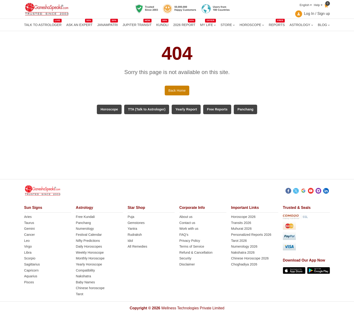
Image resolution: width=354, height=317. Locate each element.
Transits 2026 (241, 223)
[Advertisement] (177, 146)
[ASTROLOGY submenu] (312, 25)
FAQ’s (183, 234)
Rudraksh (135, 234)
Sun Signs (33, 208)
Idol (130, 241)
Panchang (83, 223)
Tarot (79, 294)
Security (185, 258)
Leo (27, 241)
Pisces (29, 282)
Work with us (188, 228)
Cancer (29, 234)
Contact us (187, 223)
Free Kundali (85, 217)
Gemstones (136, 223)
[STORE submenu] (234, 25)
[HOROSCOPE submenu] (263, 25)
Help (317, 5)
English (304, 5)
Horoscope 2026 (243, 217)
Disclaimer (187, 264)
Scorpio (29, 258)
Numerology (85, 228)
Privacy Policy (189, 241)
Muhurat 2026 (241, 228)
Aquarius (30, 276)
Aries (28, 217)
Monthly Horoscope (90, 258)
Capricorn (31, 270)
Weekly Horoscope (90, 252)
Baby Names (85, 282)
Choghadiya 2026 (244, 264)
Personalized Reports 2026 (251, 234)
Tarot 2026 (239, 241)
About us (186, 217)
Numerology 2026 (244, 246)
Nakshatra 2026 (243, 252)
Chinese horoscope (90, 288)
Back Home (177, 90)
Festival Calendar (89, 234)
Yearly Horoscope (89, 264)
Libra (28, 252)
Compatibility (85, 270)
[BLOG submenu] (329, 25)
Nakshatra (83, 276)
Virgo (28, 246)
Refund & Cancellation (195, 252)
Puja (131, 217)
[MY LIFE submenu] (215, 25)
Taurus (29, 223)
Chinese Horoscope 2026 (250, 258)
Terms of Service (191, 246)
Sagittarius (32, 264)
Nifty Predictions (88, 241)
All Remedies (137, 246)
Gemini (29, 228)
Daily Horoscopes (89, 246)
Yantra (132, 228)
